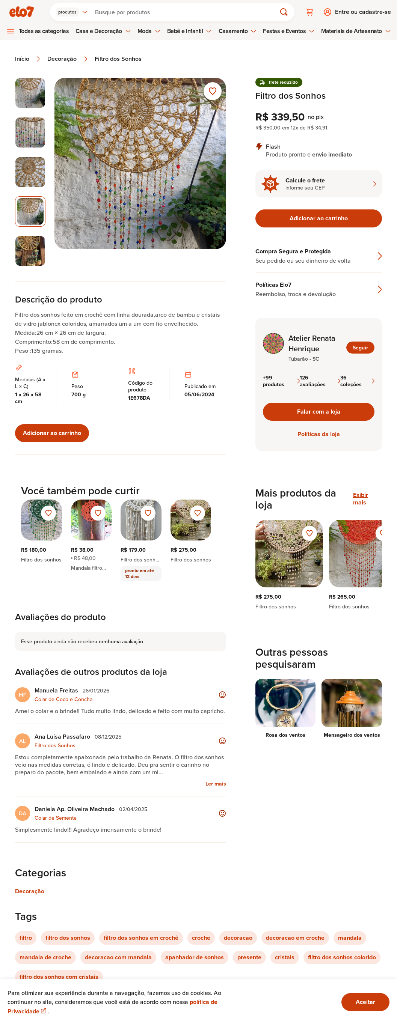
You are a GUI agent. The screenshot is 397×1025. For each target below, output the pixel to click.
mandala (350, 937)
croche (201, 937)
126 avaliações (320, 381)
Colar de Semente (56, 817)
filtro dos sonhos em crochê (141, 937)
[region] (318, 565)
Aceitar (365, 1002)
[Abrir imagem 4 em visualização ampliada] (140, 172)
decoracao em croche (295, 937)
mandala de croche (45, 957)
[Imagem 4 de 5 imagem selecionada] (30, 211)
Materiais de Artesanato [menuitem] (356, 31)
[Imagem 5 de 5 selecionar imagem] (30, 251)
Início (28, 59)
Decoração (68, 59)
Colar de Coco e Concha (63, 699)
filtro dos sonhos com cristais (59, 976)
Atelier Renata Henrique (311, 343)
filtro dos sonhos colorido (342, 957)
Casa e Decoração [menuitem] (103, 31)
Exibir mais (360, 498)
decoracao (238, 937)
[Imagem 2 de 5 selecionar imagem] (30, 132)
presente (249, 957)
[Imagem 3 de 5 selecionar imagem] (30, 172)
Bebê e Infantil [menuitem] (189, 31)
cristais (284, 957)
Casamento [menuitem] (238, 31)
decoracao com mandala (118, 957)
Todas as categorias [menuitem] (44, 31)
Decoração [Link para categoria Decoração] (29, 891)
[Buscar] (186, 12)
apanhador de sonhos (194, 957)
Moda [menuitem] (149, 31)
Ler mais (215, 783)
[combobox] (72, 12)
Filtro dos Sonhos (118, 59)
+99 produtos (281, 381)
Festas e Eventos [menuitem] (289, 31)
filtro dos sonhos (67, 937)
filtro (26, 937)
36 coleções (357, 381)
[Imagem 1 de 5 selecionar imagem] (30, 93)
